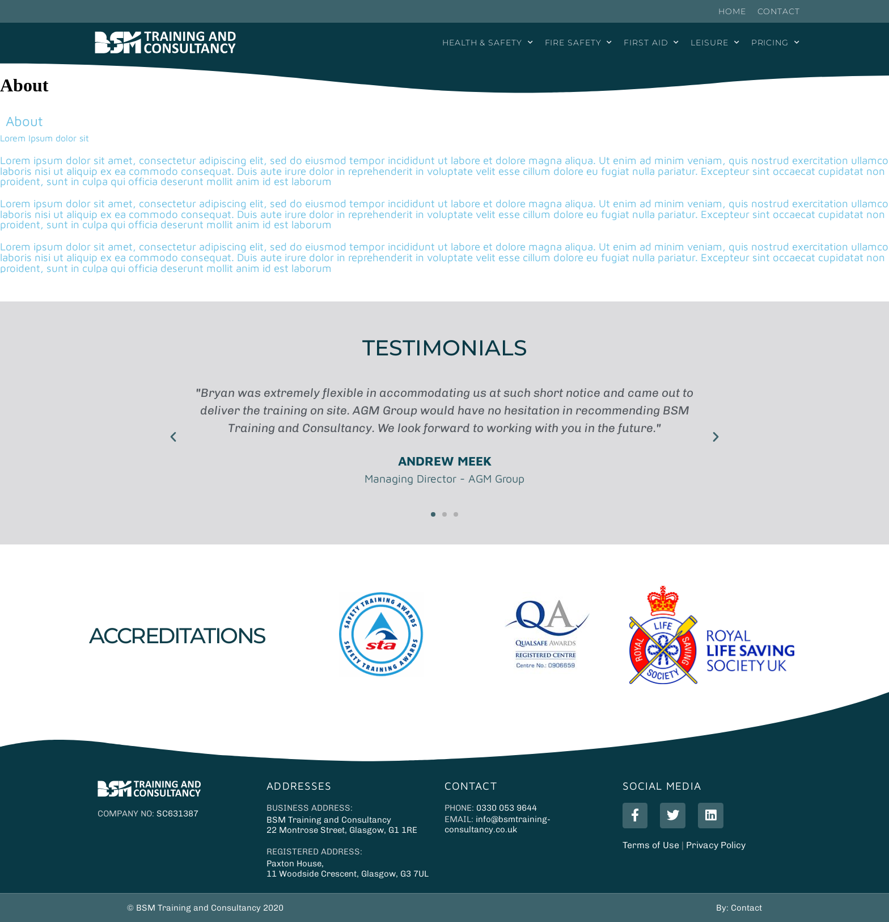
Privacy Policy (716, 840)
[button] (173, 435)
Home (732, 11)
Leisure (715, 42)
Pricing (775, 42)
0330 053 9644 (506, 808)
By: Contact (739, 908)
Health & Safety (487, 42)
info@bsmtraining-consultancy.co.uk (497, 824)
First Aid (651, 42)
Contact (778, 11)
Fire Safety (579, 42)
